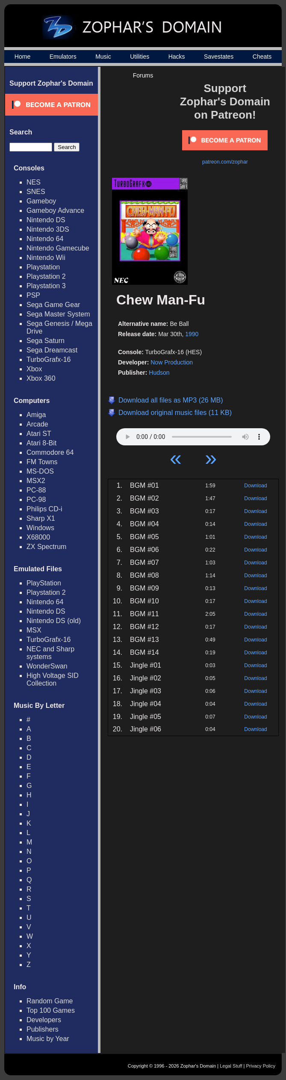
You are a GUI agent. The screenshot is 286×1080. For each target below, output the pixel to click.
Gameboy (41, 201)
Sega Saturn (46, 340)
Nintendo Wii (46, 257)
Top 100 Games (51, 1010)
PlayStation (44, 583)
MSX (34, 630)
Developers (44, 1019)
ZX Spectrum (46, 546)
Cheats (262, 56)
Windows (40, 527)
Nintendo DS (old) (54, 620)
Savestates (218, 56)
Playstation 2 (46, 276)
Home (22, 56)
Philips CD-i (44, 509)
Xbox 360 (41, 378)
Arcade (37, 424)
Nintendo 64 (45, 238)
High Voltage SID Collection (53, 679)
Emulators (63, 56)
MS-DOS (40, 471)
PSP (33, 295)
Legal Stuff (231, 1065)
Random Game (50, 1001)
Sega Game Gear (53, 304)
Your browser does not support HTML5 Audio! (193, 434)
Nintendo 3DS (48, 229)
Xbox (34, 369)
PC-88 (36, 490)
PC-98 (36, 499)
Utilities (139, 56)
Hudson (159, 372)
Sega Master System (58, 314)
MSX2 (36, 480)
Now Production (171, 362)
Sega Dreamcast (52, 350)
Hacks (176, 56)
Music (103, 56)
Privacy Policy (260, 1065)
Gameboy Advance (55, 210)
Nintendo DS (46, 220)
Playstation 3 (46, 285)
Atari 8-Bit (41, 443)
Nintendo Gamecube (58, 248)
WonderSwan (47, 666)
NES (34, 182)
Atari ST (39, 433)
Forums (143, 75)
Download (255, 486)
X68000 (38, 537)
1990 (191, 334)
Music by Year (48, 1038)
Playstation (43, 267)
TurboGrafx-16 (49, 359)
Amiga (36, 414)
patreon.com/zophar (225, 162)
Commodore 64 (50, 452)
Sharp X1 (41, 518)
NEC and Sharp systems (50, 652)
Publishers (43, 1029)
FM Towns (42, 461)
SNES (36, 191)
